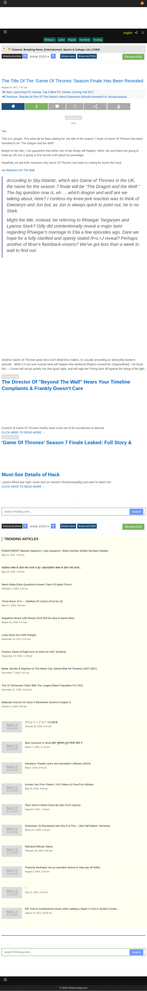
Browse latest (68, 56)
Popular (72, 40)
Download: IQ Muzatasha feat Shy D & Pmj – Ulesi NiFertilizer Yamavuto (67, 825)
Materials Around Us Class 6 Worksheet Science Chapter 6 (36, 702)
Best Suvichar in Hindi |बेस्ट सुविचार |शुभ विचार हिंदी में (53, 742)
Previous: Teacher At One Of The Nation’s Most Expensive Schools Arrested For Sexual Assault (64, 96)
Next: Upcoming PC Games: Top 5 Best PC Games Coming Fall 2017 (48, 92)
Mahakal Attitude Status (39, 846)
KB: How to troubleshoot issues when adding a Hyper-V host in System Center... (72, 908)
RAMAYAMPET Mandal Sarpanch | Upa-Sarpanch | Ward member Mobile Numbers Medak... (56, 550)
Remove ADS (133, 56)
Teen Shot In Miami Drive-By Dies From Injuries (53, 805)
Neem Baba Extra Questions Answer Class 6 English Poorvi (37, 584)
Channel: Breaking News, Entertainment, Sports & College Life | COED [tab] (54, 49)
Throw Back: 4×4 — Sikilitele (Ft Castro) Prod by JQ (32, 601)
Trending (97, 40)
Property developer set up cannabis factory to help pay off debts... (63, 867)
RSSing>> (50, 40)
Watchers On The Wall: (20, 170)
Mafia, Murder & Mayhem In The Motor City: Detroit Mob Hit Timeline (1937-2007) (49, 668)
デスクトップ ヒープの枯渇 (41, 722)
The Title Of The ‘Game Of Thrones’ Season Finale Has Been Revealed (72, 80)
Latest (61, 40)
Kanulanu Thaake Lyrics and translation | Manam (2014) (58, 763)
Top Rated (84, 40)
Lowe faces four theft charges (19, 634)
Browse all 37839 (87, 56)
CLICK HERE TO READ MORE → (23, 432)
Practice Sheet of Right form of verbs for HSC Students (34, 651)
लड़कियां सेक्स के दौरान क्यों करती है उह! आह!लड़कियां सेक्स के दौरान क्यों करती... (41, 567)
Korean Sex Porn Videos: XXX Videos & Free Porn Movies (59, 784)
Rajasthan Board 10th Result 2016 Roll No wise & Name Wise (38, 618)
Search (136, 511)
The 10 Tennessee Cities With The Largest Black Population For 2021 (42, 685)
